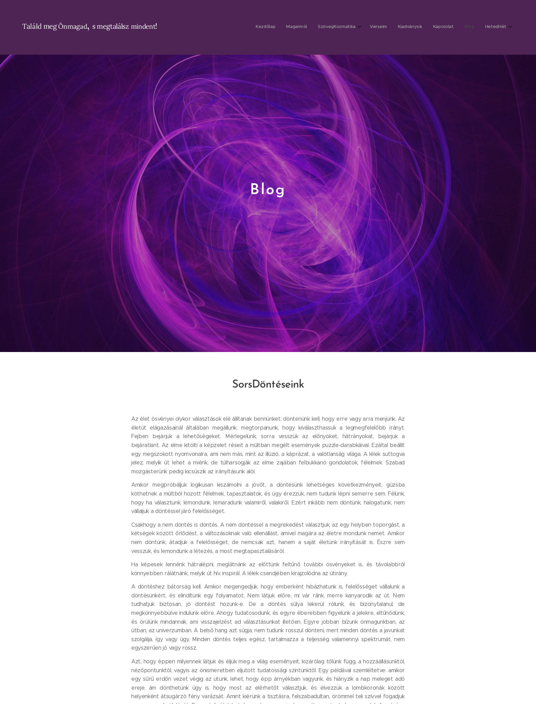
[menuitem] (428, 27)
